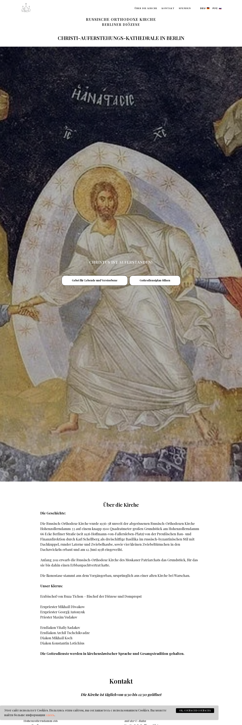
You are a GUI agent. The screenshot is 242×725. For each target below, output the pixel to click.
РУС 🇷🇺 (217, 8)
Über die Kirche (146, 8)
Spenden (185, 8)
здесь (50, 715)
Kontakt (168, 8)
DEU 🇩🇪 (205, 8)
